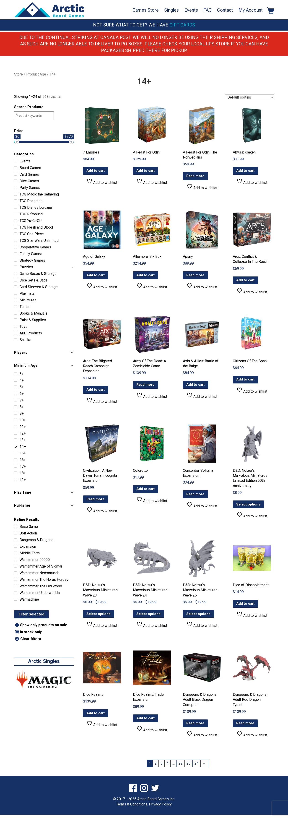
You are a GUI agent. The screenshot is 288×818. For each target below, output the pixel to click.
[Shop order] (249, 97)
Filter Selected (31, 614)
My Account (251, 10)
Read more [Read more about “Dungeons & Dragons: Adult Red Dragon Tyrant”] (245, 726)
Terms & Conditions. (132, 807)
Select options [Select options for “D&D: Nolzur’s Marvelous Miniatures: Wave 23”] (99, 616)
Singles (171, 10)
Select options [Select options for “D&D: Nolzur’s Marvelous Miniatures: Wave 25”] (199, 616)
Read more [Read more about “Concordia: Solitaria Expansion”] (196, 496)
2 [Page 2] (156, 766)
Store (18, 74)
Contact (225, 10)
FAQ (207, 10)
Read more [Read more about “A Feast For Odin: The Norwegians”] (196, 176)
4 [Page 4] (167, 766)
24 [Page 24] (197, 766)
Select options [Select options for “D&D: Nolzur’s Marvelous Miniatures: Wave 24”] (149, 616)
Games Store (145, 10)
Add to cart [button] (96, 171)
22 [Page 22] (181, 766)
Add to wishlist (102, 182)
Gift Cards (182, 25)
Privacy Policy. (160, 807)
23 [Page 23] (189, 766)
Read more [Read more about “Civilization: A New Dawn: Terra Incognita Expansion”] (96, 501)
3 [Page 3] (162, 766)
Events (191, 10)
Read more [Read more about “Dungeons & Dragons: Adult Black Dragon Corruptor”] (196, 726)
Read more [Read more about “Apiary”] (196, 276)
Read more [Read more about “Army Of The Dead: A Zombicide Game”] (146, 386)
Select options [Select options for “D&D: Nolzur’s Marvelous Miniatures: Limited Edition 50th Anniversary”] (249, 506)
